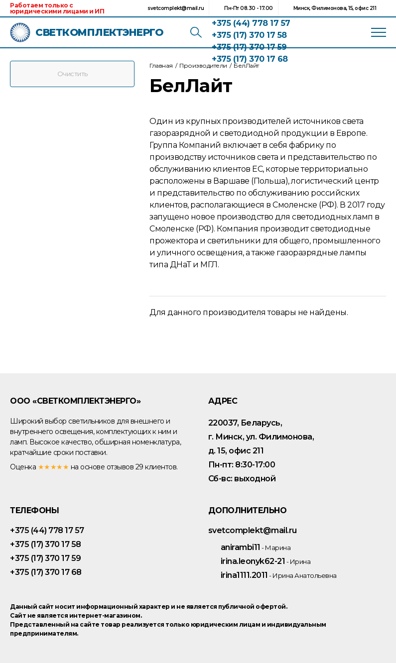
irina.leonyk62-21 (266, 561)
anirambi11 (256, 547)
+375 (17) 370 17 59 (249, 47)
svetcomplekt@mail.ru (175, 8)
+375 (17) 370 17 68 (250, 59)
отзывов (120, 466)
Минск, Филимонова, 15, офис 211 (335, 8)
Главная (161, 65)
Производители (203, 65)
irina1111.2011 (279, 575)
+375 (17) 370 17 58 (249, 35)
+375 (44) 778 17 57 (251, 23)
